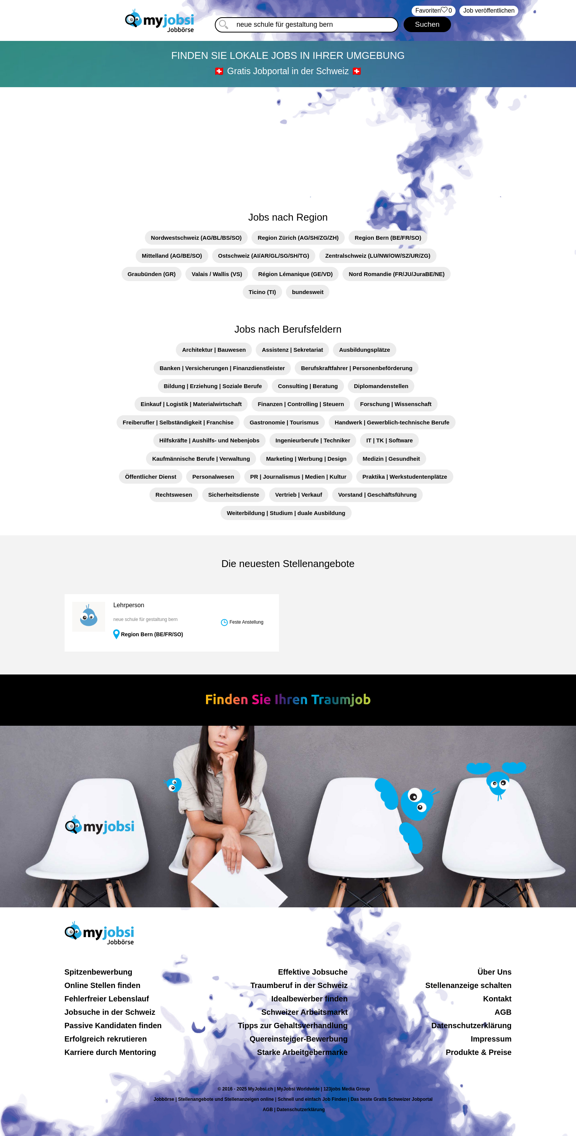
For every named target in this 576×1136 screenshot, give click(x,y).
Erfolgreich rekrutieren (106, 1039)
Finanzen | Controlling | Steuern (301, 404)
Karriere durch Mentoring (110, 1052)
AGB (503, 1012)
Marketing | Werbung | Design (306, 458)
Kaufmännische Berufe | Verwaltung (201, 458)
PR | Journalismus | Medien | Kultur (298, 476)
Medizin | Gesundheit (391, 458)
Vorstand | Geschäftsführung (377, 494)
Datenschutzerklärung (471, 1025)
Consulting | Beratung (308, 386)
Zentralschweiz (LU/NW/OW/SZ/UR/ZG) (377, 255)
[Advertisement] (288, 144)
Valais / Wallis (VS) (216, 274)
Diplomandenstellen (381, 386)
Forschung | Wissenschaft (396, 404)
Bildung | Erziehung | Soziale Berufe (213, 386)
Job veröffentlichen (488, 10)
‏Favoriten (433, 11)
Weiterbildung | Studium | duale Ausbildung (286, 513)
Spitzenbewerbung (99, 972)
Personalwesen (213, 476)
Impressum (491, 1039)
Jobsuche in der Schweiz (110, 1012)
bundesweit (308, 292)
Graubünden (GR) (152, 274)
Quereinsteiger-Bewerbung (299, 1039)
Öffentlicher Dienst (150, 476)
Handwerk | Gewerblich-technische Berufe (392, 422)
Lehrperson (128, 605)
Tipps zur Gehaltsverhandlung (292, 1025)
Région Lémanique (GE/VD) (295, 274)
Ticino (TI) (262, 292)
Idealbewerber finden (309, 999)
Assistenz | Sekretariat (292, 349)
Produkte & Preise (478, 1052)
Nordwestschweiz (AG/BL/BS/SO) (196, 237)
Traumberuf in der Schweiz (299, 985)
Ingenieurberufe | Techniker (313, 440)
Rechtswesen (174, 494)
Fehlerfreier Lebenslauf (107, 999)
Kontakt (497, 999)
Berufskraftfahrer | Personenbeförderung (356, 368)
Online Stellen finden (103, 985)
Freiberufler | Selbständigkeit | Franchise (178, 422)
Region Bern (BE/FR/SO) (388, 237)
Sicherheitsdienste (233, 494)
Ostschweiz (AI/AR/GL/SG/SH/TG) (263, 255)
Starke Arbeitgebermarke (302, 1052)
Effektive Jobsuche (312, 972)
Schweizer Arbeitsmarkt (304, 1012)
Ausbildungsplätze (364, 349)
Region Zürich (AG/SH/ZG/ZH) (298, 237)
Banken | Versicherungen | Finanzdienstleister (222, 368)
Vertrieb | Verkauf (298, 494)
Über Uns (495, 972)
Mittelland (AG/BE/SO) (172, 255)
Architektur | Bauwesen (214, 349)
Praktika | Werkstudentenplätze (404, 476)
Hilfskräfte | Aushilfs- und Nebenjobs (209, 440)
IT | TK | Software (389, 440)
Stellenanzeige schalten (468, 985)
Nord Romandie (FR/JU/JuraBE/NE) (397, 274)
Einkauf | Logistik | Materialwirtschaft (191, 404)
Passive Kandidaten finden (113, 1025)
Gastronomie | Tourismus (284, 422)
